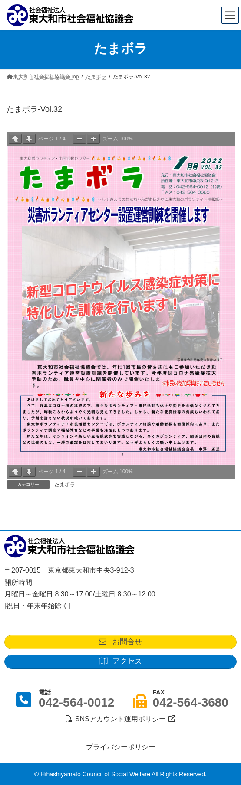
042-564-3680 (190, 702)
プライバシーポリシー (120, 747)
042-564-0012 (76, 702)
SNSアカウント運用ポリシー (121, 719)
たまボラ (64, 485)
